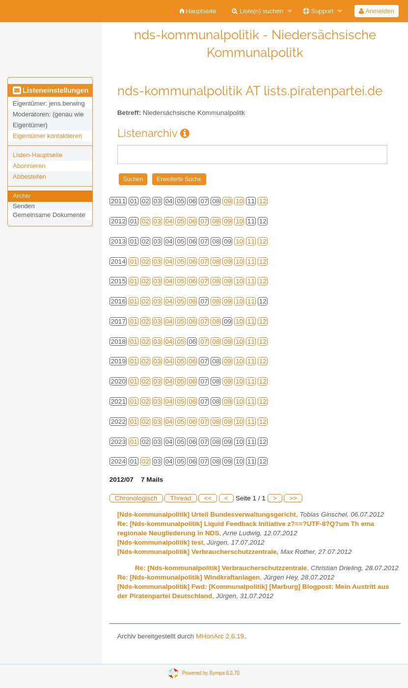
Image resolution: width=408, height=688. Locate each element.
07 (204, 221)
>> (293, 498)
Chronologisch (136, 498)
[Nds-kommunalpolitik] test (160, 542)
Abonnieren (29, 165)
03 (157, 221)
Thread (180, 498)
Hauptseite (198, 11)
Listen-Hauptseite (37, 155)
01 (133, 261)
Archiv (21, 195)
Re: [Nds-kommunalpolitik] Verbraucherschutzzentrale (221, 568)
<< (208, 498)
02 (145, 221)
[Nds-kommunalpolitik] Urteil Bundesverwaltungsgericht (206, 514)
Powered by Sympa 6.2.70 (211, 673)
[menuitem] (198, 11)
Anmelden (376, 11)
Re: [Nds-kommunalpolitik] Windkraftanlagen (188, 577)
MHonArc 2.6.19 (220, 636)
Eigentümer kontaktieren (47, 135)
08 (215, 221)
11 (251, 241)
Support (318, 11)
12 (263, 201)
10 (239, 201)
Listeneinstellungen (50, 90)
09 (227, 201)
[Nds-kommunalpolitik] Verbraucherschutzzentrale (197, 551)
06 (192, 221)
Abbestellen (29, 176)
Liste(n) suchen (257, 11)
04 (169, 221)
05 (180, 221)
